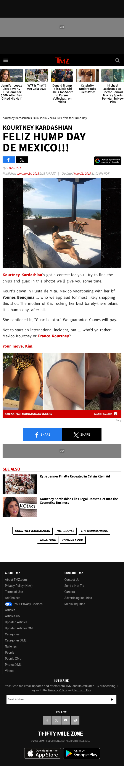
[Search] (118, 60)
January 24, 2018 (27, 173)
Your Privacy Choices (24, 604)
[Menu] (6, 60)
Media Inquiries (74, 604)
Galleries (11, 646)
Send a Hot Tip (74, 585)
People (9, 652)
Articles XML (13, 616)
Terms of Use (14, 592)
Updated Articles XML (19, 628)
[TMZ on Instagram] (75, 720)
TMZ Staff (14, 168)
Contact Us (71, 579)
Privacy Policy (57, 690)
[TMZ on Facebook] (47, 720)
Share (42, 434)
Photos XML (13, 664)
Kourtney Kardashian (22, 274)
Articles (10, 610)
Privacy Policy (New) (18, 585)
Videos (9, 671)
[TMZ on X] (56, 720)
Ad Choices (12, 598)
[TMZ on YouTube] (65, 720)
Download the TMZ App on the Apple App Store (42, 753)
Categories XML (15, 640)
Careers (69, 592)
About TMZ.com (16, 579)
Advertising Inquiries (78, 598)
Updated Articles (16, 622)
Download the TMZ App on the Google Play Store (81, 753)
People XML (13, 658)
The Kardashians (94, 531)
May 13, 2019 (82, 173)
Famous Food (72, 540)
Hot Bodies (65, 531)
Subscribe (112, 699)
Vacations (47, 540)
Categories (12, 634)
